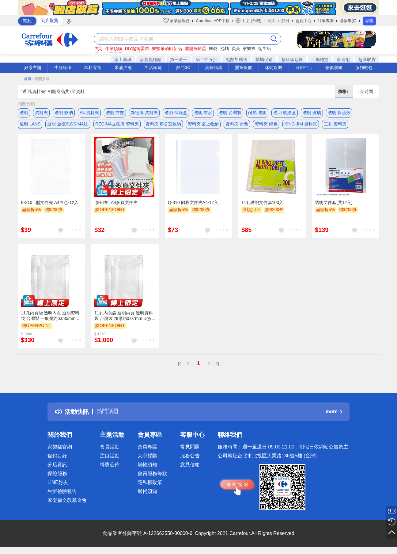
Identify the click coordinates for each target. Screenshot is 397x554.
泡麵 (224, 48)
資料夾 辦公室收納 (163, 124)
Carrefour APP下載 (212, 20)
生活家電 (153, 67)
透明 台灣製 (230, 112)
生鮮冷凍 (62, 67)
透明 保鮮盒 (175, 112)
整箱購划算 (292, 59)
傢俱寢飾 (333, 67)
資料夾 (41, 112)
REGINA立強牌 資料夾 (117, 124)
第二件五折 (206, 59)
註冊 (285, 20)
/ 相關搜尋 (40, 79)
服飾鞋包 (363, 67)
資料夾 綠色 (266, 124)
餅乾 (213, 48)
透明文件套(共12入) (334, 204)
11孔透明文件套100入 (262, 204)
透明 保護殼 (339, 112)
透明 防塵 (115, 112)
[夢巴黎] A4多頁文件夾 (116, 204)
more (334, 413)
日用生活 (303, 67)
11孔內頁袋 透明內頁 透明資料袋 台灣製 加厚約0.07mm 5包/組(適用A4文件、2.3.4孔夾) (125, 318)
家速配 (343, 59)
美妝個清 (213, 67)
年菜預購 (113, 48)
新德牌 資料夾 (144, 112)
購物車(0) (348, 20)
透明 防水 (203, 112)
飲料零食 (92, 67)
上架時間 (364, 91)
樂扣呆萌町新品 (167, 48)
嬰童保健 (243, 67)
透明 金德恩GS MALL (68, 124)
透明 (24, 112)
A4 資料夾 (89, 112)
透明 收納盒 (284, 112)
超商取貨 (367, 59)
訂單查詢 (326, 20)
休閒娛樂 (273, 67)
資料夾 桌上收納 (203, 124)
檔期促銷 (264, 59)
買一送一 (178, 59)
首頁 (27, 79)
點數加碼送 (236, 59)
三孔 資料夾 (335, 124)
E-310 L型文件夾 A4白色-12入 (49, 204)
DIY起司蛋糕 (137, 48)
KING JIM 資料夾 (300, 124)
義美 (236, 48)
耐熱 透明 (257, 112)
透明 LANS (30, 124)
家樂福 (249, 48)
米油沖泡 (123, 67)
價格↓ (344, 91)
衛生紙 (264, 48)
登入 (271, 20)
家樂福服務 (176, 20)
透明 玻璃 (312, 112)
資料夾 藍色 (236, 124)
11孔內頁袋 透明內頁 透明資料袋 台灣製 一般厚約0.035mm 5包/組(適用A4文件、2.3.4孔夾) (50, 318)
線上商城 (122, 59)
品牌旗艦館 (150, 59)
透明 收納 (64, 112)
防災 (98, 48)
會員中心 (304, 20)
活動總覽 (319, 59)
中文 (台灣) (248, 20)
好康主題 (32, 67)
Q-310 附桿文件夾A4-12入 (193, 204)
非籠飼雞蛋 (195, 48)
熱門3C (183, 67)
